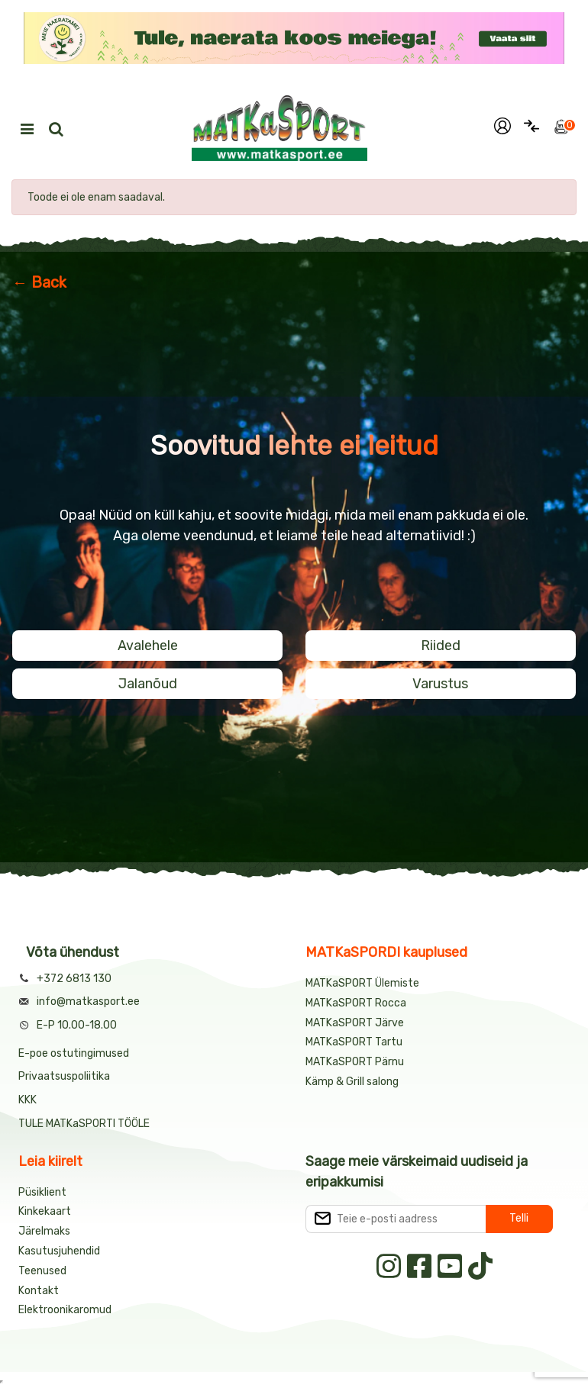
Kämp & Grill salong (352, 1081)
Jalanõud (147, 683)
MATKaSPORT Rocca (355, 1003)
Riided (440, 645)
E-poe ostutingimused (73, 1053)
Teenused (42, 1270)
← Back (39, 282)
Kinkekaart (44, 1211)
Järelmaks (44, 1231)
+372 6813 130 (74, 978)
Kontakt (38, 1290)
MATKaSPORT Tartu (353, 1041)
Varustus (440, 683)
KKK (27, 1099)
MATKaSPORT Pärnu (355, 1061)
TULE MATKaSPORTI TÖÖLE (84, 1123)
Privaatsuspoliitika (64, 1076)
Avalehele (148, 645)
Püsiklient (42, 1192)
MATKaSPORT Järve (354, 1022)
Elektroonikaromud (64, 1309)
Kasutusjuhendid (59, 1251)
